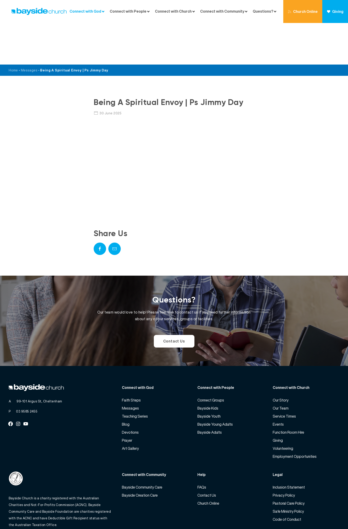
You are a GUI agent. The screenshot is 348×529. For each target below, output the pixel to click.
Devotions (130, 390)
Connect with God (85, 11)
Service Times (284, 374)
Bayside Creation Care (140, 453)
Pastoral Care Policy (289, 461)
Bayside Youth (209, 374)
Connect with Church (173, 11)
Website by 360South (323, 515)
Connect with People (128, 11)
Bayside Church (33, 515)
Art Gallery (130, 407)
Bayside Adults (209, 390)
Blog (125, 382)
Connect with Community (222, 11)
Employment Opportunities (295, 415)
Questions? (263, 11)
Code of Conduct (287, 478)
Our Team (281, 366)
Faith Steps (131, 358)
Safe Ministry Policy (288, 469)
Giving (335, 11)
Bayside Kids (207, 366)
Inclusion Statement (289, 445)
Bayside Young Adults (215, 382)
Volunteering (283, 407)
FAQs (201, 445)
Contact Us (174, 299)
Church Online (303, 11)
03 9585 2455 (26, 369)
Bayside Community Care (142, 445)
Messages (29, 28)
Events (278, 382)
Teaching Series (135, 374)
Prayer (127, 399)
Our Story (281, 358)
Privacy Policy (284, 453)
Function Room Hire (288, 390)
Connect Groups (210, 358)
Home (13, 28)
